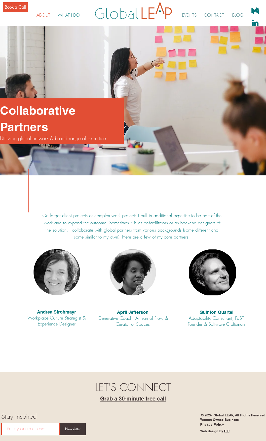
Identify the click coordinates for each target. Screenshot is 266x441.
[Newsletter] (73, 429)
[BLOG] (238, 15)
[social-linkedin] (255, 23)
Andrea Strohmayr (56, 312)
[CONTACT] (214, 15)
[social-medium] (255, 11)
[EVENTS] (189, 15)
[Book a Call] (15, 7)
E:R (226, 431)
